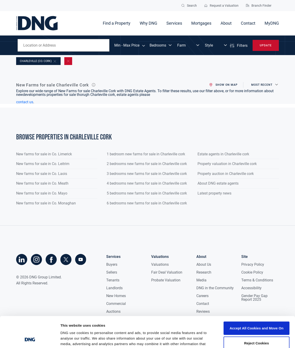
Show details (242, 339)
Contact (248, 23)
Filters (238, 45)
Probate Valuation (165, 280)
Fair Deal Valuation (166, 272)
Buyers (111, 264)
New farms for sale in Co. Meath (42, 183)
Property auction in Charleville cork (226, 173)
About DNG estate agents (218, 183)
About (226, 23)
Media (201, 280)
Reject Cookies (256, 314)
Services (174, 23)
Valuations (160, 264)
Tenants (112, 280)
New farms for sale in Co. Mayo (41, 193)
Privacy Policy (252, 264)
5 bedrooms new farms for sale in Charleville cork (147, 193)
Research (203, 272)
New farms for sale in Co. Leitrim (42, 164)
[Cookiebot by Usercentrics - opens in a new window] (30, 339)
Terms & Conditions (257, 280)
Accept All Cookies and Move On (256, 299)
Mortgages (201, 23)
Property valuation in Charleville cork (227, 164)
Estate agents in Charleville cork (223, 154)
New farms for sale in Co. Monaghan (46, 203)
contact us (24, 102)
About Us (203, 264)
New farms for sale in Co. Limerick (44, 154)
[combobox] (63, 45)
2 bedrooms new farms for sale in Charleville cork (147, 164)
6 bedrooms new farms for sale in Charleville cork (147, 203)
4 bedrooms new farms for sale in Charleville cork (147, 183)
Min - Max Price (126, 45)
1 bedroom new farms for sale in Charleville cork (146, 154)
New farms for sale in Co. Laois (41, 173)
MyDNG (272, 23)
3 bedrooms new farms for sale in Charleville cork (147, 173)
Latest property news (214, 193)
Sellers (111, 272)
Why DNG (148, 23)
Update (265, 45)
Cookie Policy (252, 272)
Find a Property (116, 23)
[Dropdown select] (161, 45)
